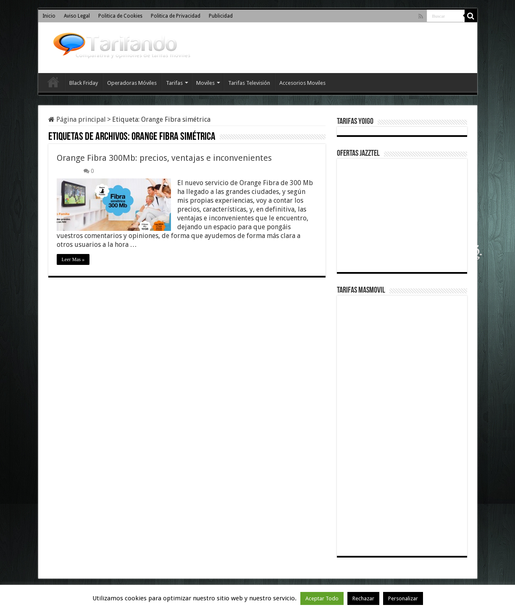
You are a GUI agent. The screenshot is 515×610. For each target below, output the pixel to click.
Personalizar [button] (403, 598)
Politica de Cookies (120, 16)
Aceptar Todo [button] (322, 598)
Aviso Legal (77, 16)
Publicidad (221, 16)
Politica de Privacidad (175, 16)
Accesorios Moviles (302, 83)
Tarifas (174, 83)
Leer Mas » (73, 259)
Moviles (205, 83)
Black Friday (83, 83)
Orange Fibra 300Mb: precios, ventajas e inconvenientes (164, 158)
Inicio (48, 16)
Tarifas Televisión (249, 83)
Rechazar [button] (363, 598)
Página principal (77, 119)
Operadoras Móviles (132, 83)
